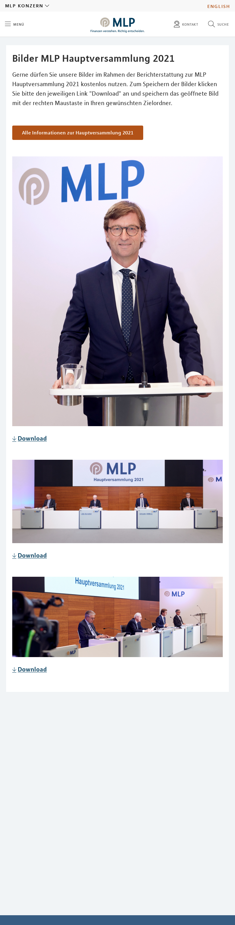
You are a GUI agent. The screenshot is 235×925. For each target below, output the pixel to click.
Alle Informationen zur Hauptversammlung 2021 (77, 133)
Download (32, 438)
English (218, 5)
